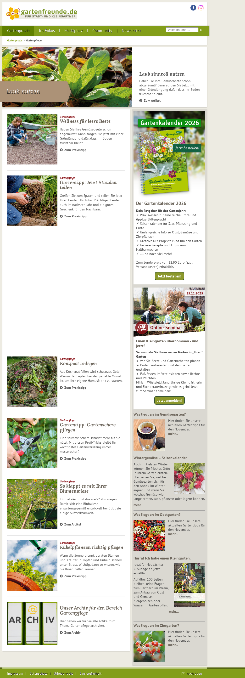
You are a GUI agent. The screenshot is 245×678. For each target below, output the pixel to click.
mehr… (173, 433)
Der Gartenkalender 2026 (161, 203)
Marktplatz (73, 30)
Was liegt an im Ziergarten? (156, 625)
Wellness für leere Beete (85, 121)
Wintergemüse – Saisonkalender (160, 457)
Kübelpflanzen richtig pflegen (91, 547)
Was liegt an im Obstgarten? (157, 514)
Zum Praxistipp (73, 150)
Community (102, 30)
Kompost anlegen (78, 363)
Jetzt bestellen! (169, 276)
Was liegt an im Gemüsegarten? (160, 414)
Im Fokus (47, 30)
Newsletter (131, 30)
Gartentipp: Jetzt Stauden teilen (88, 184)
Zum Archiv (70, 632)
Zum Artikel (150, 100)
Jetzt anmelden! (169, 400)
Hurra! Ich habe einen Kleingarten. (162, 558)
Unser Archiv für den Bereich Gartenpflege (91, 610)
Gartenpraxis (18, 30)
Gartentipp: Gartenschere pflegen (88, 427)
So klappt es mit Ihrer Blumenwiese (83, 488)
